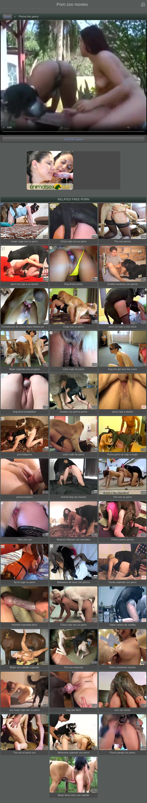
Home (7, 16)
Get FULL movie (73, 139)
